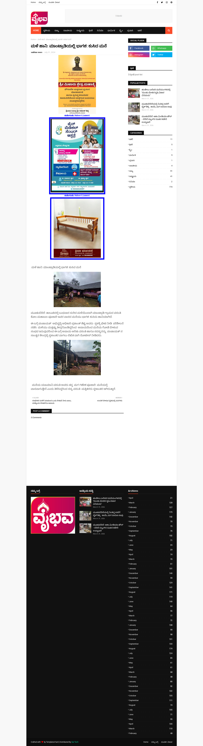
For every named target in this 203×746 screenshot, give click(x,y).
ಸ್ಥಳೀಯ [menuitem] (46, 30)
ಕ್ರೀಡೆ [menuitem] (91, 30)
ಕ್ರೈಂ (150, 150)
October (150, 526)
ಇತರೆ (150, 139)
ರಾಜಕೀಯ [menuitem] (67, 30)
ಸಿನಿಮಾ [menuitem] (100, 30)
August (150, 535)
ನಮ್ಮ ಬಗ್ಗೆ (42, 2)
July (150, 540)
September (150, 531)
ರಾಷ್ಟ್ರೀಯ (150, 176)
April (150, 498)
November (150, 521)
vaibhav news (36, 52)
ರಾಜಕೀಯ (150, 166)
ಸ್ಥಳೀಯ (150, 187)
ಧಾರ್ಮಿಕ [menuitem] (111, 30)
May (150, 550)
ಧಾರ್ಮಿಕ (150, 155)
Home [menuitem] (36, 30)
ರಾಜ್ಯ (150, 171)
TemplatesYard (52, 742)
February (150, 507)
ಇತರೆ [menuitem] (140, 30)
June (150, 545)
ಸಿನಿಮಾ (150, 181)
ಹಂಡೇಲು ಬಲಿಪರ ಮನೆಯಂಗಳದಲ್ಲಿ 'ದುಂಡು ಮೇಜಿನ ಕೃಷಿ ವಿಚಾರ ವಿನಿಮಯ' (156, 92)
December (150, 517)
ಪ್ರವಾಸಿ (150, 160)
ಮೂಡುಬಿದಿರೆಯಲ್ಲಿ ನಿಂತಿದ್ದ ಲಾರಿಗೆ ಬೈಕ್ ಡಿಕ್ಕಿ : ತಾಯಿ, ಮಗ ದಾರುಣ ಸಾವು (157, 105)
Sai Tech (74, 742)
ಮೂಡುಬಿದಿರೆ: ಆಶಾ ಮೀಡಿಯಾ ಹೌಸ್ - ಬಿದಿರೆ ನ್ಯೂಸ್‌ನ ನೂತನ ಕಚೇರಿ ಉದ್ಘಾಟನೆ (157, 119)
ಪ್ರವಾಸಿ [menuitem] (130, 30)
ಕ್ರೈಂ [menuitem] (121, 30)
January (150, 512)
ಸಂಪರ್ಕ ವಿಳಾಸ (54, 2)
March (150, 503)
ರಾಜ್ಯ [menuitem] (57, 30)
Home (33, 2)
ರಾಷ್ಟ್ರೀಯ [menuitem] (80, 30)
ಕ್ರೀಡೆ (150, 144)
